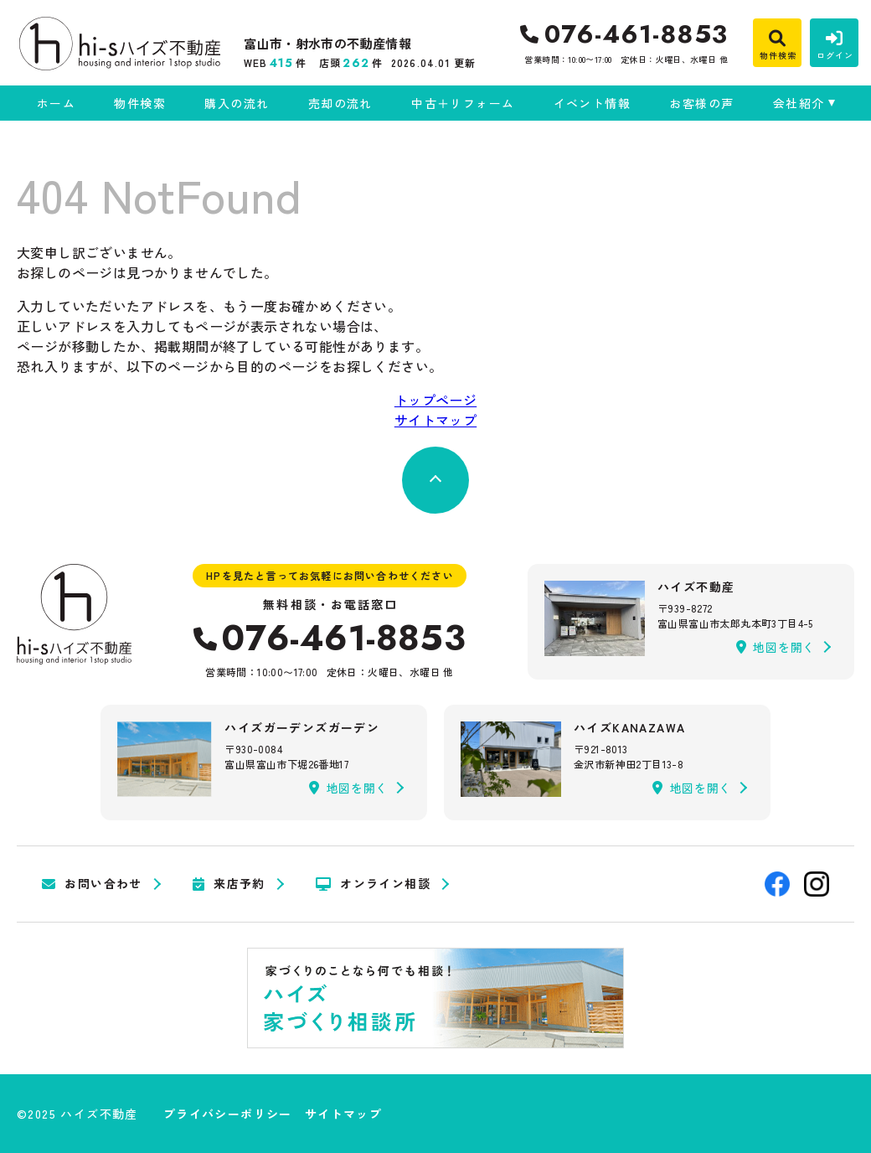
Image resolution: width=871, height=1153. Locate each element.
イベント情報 (592, 103)
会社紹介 (799, 103)
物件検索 (140, 103)
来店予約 (229, 884)
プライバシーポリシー (227, 1113)
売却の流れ (340, 103)
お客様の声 (701, 103)
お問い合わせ (92, 884)
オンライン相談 (373, 884)
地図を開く (775, 647)
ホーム (56, 103)
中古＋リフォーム (462, 103)
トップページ (435, 400)
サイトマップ (435, 420)
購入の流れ (236, 103)
